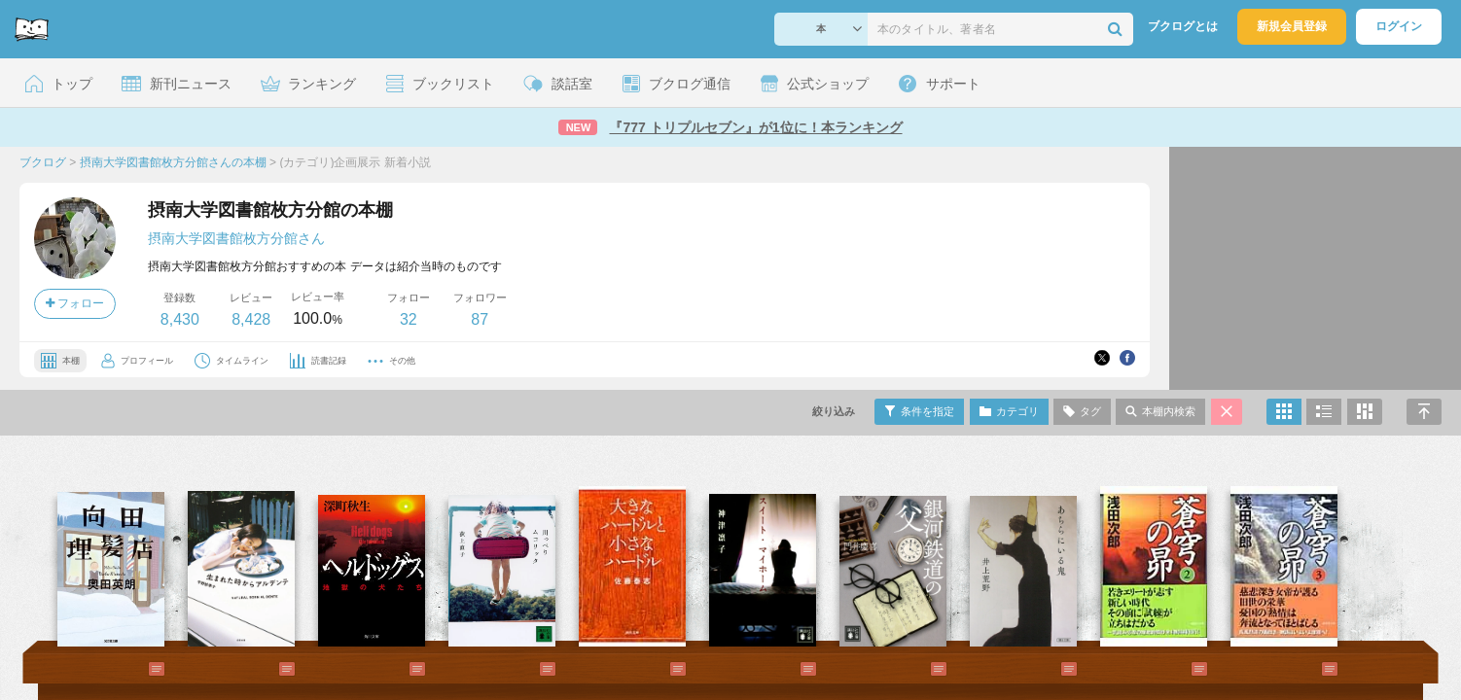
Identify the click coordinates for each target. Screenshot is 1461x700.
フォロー (75, 303)
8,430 (179, 319)
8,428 (251, 319)
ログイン (1398, 26)
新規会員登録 (1292, 26)
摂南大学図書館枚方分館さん (236, 238)
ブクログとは (1183, 26)
